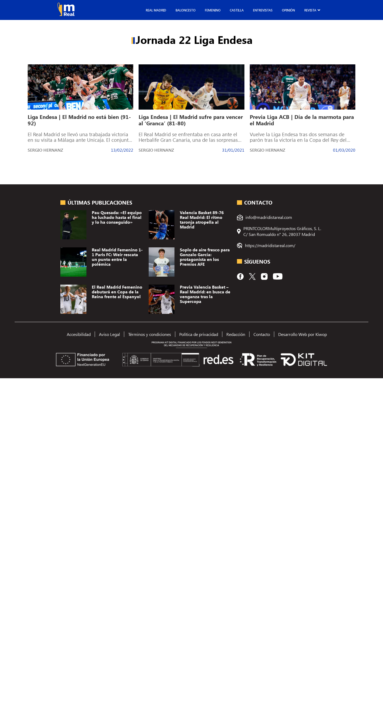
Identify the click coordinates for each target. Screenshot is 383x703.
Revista (310, 10)
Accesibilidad (79, 334)
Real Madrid (156, 10)
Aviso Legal (109, 334)
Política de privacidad (198, 334)
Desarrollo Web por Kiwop (302, 334)
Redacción (235, 334)
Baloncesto (185, 10)
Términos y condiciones (149, 334)
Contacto (261, 334)
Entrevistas (263, 10)
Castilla (237, 10)
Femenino (212, 10)
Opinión (288, 10)
